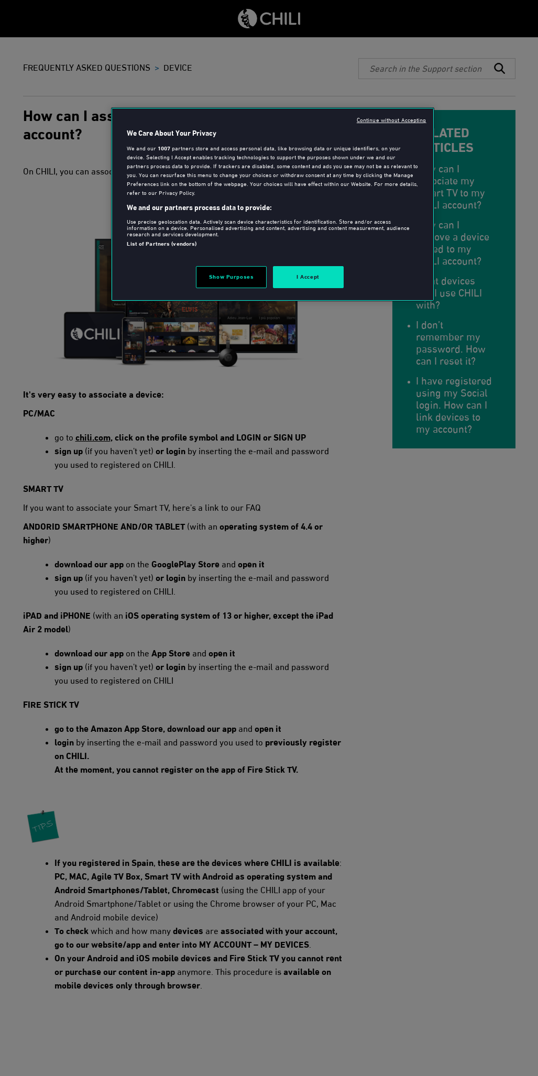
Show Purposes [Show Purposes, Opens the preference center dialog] (231, 276)
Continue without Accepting (391, 120)
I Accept (308, 276)
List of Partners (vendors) (161, 243)
